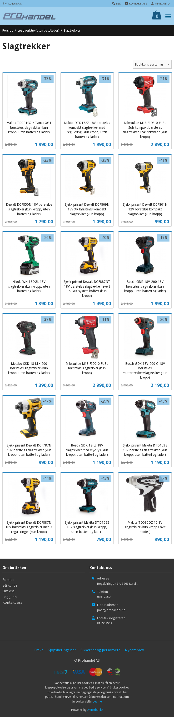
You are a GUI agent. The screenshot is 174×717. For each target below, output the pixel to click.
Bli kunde (9, 585)
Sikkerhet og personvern (100, 649)
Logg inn (9, 596)
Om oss (8, 591)
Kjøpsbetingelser (62, 649)
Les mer (98, 701)
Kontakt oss (12, 602)
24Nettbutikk (95, 710)
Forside (7, 30)
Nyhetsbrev (134, 649)
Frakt (38, 649)
